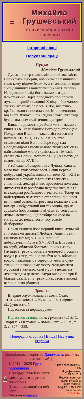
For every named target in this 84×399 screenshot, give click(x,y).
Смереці (31, 395)
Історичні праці (42, 47)
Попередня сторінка (26, 336)
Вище (50, 336)
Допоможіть (54, 354)
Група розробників (26, 365)
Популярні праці (42, 56)
